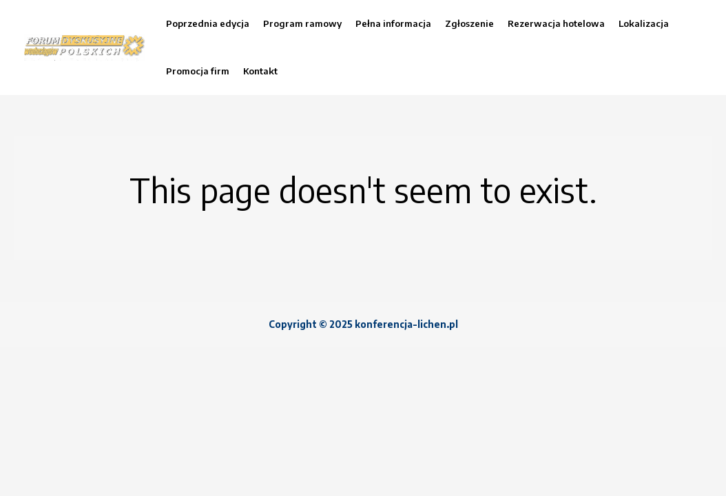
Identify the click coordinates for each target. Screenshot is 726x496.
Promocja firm (197, 70)
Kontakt (260, 70)
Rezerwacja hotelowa (556, 23)
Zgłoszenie (469, 23)
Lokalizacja (644, 23)
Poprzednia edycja (207, 23)
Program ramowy (302, 23)
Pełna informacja (393, 23)
